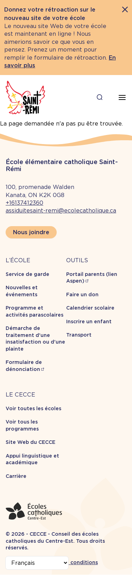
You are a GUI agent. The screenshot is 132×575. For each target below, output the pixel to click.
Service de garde (27, 274)
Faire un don (82, 294)
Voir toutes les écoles (33, 408)
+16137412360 (24, 202)
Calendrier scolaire (90, 308)
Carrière (16, 476)
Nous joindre (31, 232)
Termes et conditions (70, 562)
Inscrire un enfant (89, 321)
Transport (79, 335)
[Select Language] (37, 563)
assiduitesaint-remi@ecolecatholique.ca (61, 210)
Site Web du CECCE (30, 442)
